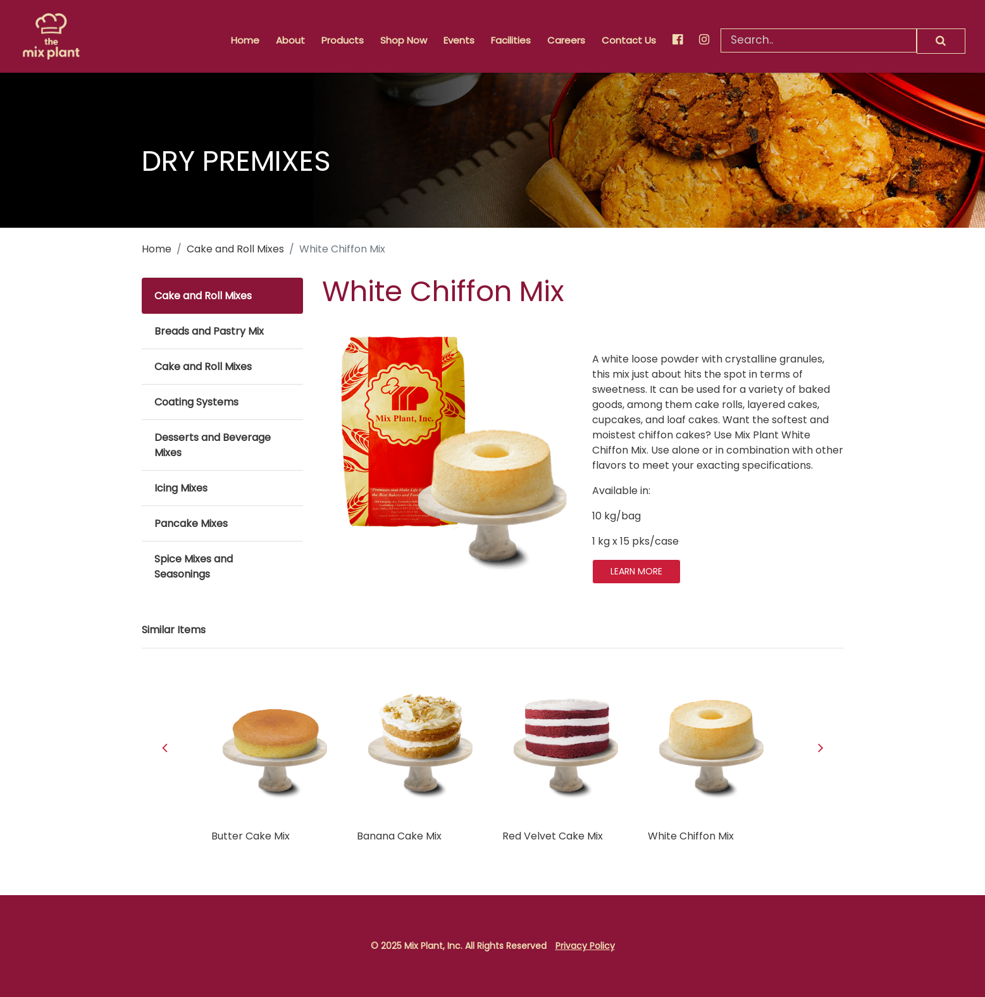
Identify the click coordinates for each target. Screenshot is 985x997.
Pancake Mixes (191, 523)
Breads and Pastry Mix (209, 331)
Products (342, 40)
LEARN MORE (636, 571)
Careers (566, 40)
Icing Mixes (181, 488)
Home (245, 40)
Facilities (511, 40)
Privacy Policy (585, 945)
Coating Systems (196, 402)
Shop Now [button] (403, 40)
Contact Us (629, 40)
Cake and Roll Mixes (235, 249)
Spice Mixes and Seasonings (193, 566)
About (290, 40)
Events (458, 40)
